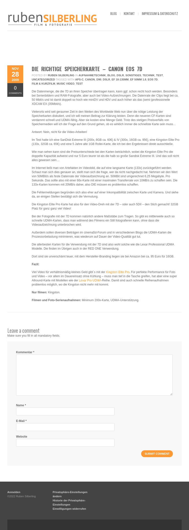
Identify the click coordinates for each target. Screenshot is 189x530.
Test (159, 75)
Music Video (65, 83)
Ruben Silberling (61, 75)
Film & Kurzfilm (43, 83)
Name (21, 405)
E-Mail (21, 421)
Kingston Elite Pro (117, 272)
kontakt (129, 13)
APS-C (79, 79)
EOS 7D (153, 79)
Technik (149, 75)
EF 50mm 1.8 (138, 79)
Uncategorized (43, 79)
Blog (111, 75)
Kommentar (25, 352)
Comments (15, 89)
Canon (90, 79)
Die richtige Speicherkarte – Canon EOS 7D (87, 69)
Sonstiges (133, 75)
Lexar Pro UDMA (90, 280)
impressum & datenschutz (160, 13)
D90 (98, 79)
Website (21, 436)
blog (113, 13)
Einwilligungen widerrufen (69, 508)
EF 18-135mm (120, 79)
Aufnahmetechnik (92, 75)
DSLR (120, 75)
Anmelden (13, 492)
